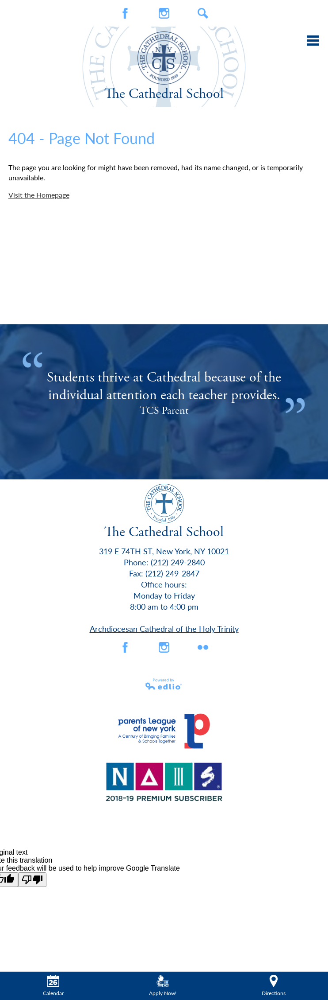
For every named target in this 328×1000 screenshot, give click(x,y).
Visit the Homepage (38, 195)
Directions (274, 986)
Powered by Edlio (164, 684)
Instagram (164, 13)
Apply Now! (162, 986)
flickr (203, 647)
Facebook (125, 13)
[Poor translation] (32, 879)
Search (203, 13)
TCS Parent (164, 410)
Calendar (53, 986)
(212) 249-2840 (178, 562)
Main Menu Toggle (313, 40)
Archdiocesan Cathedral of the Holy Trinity (164, 628)
